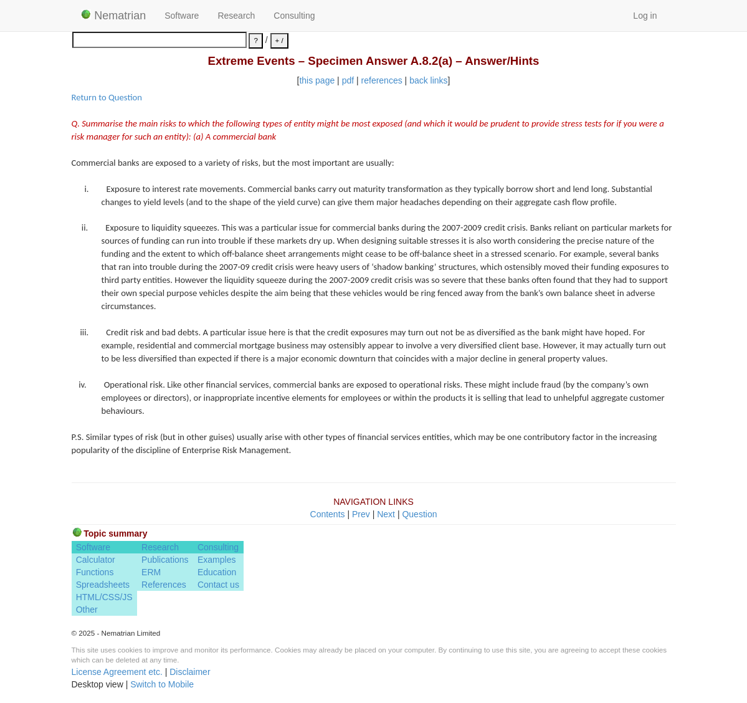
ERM (151, 572)
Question (419, 514)
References (163, 585)
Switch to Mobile (162, 684)
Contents (327, 514)
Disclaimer (189, 672)
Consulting (294, 16)
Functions (95, 572)
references (381, 80)
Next (386, 514)
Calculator (95, 560)
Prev (361, 514)
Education (216, 572)
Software (181, 16)
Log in (645, 16)
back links (428, 80)
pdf (348, 80)
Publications (165, 560)
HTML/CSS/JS (104, 597)
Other (87, 610)
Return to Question (107, 97)
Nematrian (113, 15)
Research (236, 16)
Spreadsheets (103, 585)
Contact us (218, 585)
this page (317, 80)
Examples (216, 560)
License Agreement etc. (117, 672)
